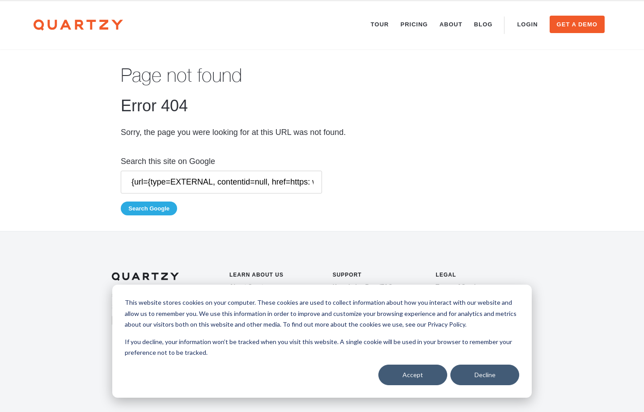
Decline (485, 374)
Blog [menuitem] (483, 24)
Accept (412, 374)
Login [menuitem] (527, 24)
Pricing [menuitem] (414, 24)
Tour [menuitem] (380, 24)
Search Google (148, 208)
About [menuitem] (451, 24)
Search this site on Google (168, 161)
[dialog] (322, 341)
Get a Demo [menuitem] (577, 24)
